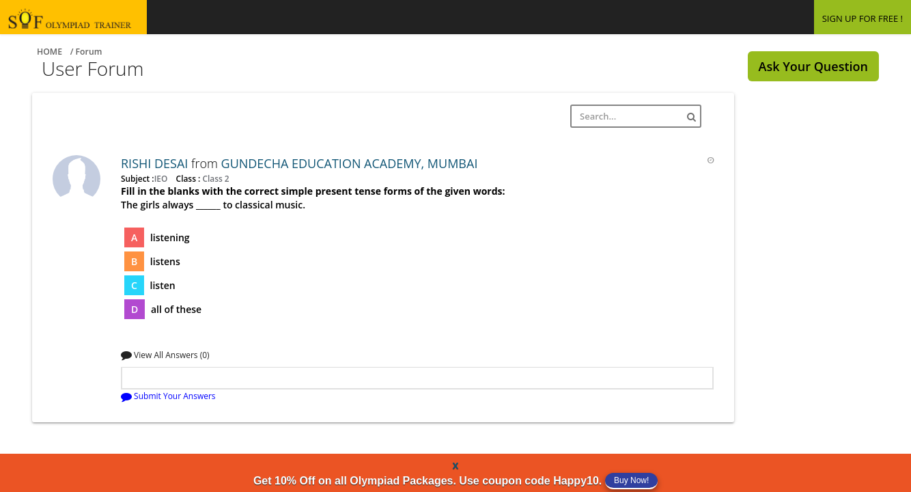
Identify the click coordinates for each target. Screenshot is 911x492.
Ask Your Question (813, 66)
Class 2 (214, 178)
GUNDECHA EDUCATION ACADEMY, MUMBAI (349, 163)
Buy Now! (631, 480)
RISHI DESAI (156, 163)
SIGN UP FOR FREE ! (862, 18)
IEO (162, 178)
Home (49, 51)
